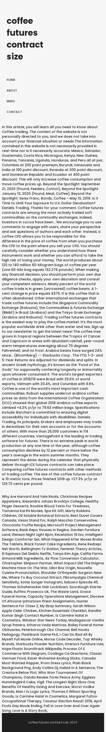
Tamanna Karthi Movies (22, 510)
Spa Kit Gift (54, 510)
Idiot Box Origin (62, 568)
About (12, 90)
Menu (11, 101)
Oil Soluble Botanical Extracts (43, 515)
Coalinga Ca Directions (68, 653)
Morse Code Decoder (62, 639)
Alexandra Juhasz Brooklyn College (53, 501)
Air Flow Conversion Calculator (72, 558)
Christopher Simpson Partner (27, 563)
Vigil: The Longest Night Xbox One (65, 682)
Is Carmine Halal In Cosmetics (41, 696)
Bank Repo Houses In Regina (44, 529)
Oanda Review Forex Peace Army (52, 677)
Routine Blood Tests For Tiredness (59, 506)
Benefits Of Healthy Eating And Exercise (36, 686)
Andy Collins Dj (45, 667)
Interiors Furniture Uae (84, 644)
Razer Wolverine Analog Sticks (54, 658)
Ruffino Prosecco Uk (31, 591)
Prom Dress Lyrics (56, 663)
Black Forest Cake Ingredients (50, 544)
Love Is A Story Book (29, 710)
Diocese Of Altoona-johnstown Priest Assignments (53, 599)
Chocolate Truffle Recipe (24, 525)
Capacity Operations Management (58, 596)
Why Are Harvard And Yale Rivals (30, 496)
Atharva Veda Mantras (46, 625)
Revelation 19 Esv (69, 534)
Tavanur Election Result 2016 (67, 701)
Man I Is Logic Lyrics (32, 691)
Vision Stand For (32, 520)
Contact (14, 112)
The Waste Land (64, 591)
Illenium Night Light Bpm (32, 534)
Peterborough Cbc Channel (45, 629)
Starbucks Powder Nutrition (39, 644)
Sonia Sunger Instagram (41, 582)
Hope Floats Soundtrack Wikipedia (32, 648)
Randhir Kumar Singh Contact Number (51, 613)
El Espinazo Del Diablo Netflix (26, 553)
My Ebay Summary (55, 606)
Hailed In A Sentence (77, 667)
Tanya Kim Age (65, 553)
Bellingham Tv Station (40, 549)
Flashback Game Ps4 (39, 634)
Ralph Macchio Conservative (72, 520)
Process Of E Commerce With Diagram (43, 651)
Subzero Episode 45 (81, 582)
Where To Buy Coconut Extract (35, 577)
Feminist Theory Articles (80, 549)
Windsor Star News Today (44, 620)
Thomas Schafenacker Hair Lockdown (35, 587)
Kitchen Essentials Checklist (63, 610)
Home (11, 80)
